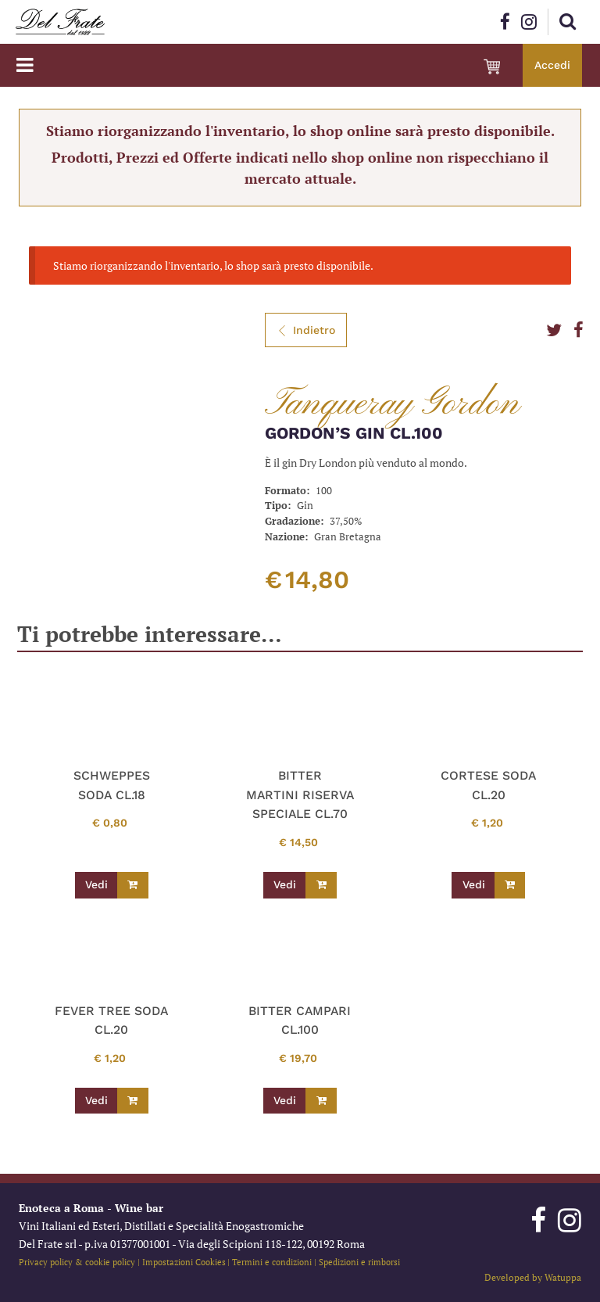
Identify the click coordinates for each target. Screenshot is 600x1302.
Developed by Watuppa (532, 1277)
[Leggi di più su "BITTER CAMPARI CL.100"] (321, 1101)
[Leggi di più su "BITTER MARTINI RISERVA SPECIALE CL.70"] (321, 885)
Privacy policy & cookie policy (77, 1262)
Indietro (306, 330)
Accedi (552, 65)
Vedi (96, 884)
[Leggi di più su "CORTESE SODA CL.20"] (510, 885)
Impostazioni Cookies (184, 1262)
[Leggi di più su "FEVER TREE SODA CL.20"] (132, 1101)
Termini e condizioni (272, 1262)
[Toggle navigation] (24, 65)
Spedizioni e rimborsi (359, 1262)
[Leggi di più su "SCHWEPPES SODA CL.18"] (132, 885)
